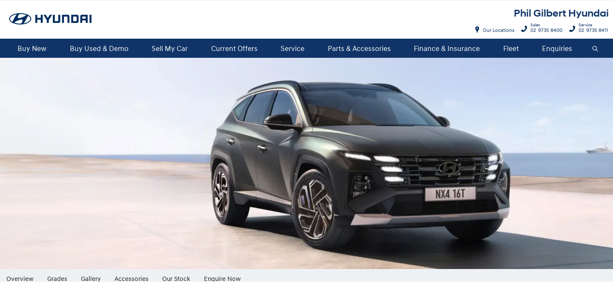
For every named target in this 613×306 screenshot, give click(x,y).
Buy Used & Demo (99, 48)
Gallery (91, 278)
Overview (20, 278)
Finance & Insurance (447, 48)
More (260, 275)
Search (592, 49)
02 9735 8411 (591, 29)
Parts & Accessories (359, 48)
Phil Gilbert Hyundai (561, 13)
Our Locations (498, 30)
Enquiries (557, 48)
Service (292, 48)
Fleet (511, 48)
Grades (57, 278)
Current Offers (234, 48)
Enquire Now (222, 278)
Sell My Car (170, 48)
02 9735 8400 (544, 29)
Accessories (132, 278)
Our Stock (176, 278)
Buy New (31, 48)
